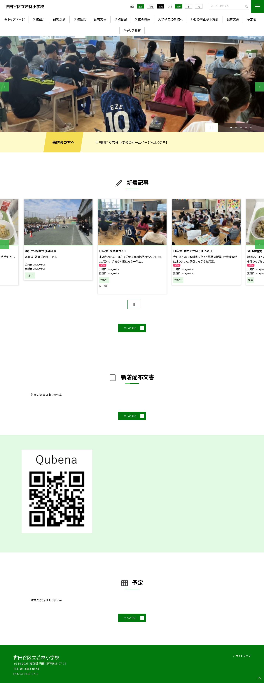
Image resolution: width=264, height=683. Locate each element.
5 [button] (251, 127)
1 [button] (231, 127)
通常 (141, 6)
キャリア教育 (132, 30)
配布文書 (100, 19)
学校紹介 (39, 19)
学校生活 (80, 19)
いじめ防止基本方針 (204, 19)
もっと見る (130, 328)
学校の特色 (142, 19)
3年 (105, 286)
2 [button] (236, 127)
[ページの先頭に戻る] (259, 678)
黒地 (161, 6)
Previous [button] (4, 86)
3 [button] (241, 127)
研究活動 (59, 19)
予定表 (251, 19)
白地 (151, 6)
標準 (179, 6)
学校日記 (120, 19)
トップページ (16, 19)
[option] (132, 84)
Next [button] (259, 86)
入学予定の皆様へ (170, 19)
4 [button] (246, 127)
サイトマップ (243, 656)
